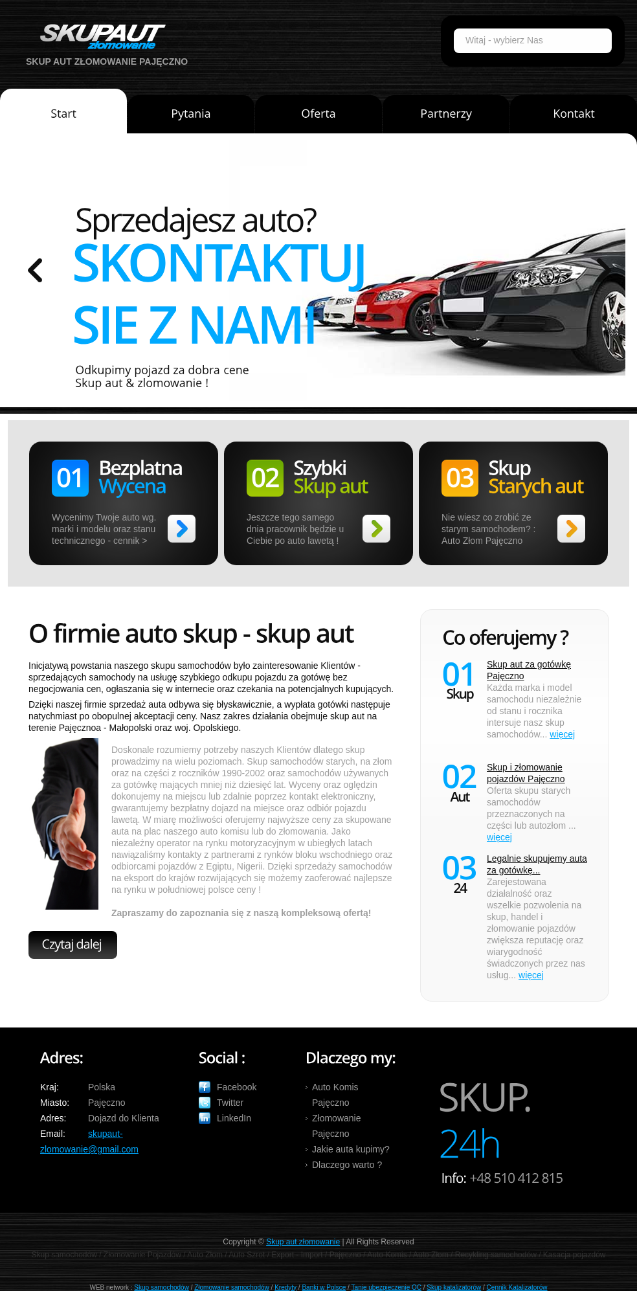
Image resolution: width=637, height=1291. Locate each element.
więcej (562, 734)
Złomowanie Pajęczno (336, 1126)
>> (182, 529)
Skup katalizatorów (454, 1287)
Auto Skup (98, 36)
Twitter (230, 1102)
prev (35, 270)
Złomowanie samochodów (231, 1287)
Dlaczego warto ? (347, 1165)
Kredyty (285, 1287)
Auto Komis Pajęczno (335, 1095)
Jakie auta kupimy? (351, 1149)
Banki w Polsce (324, 1287)
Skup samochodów (161, 1287)
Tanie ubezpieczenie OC (386, 1287)
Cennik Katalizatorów (517, 1287)
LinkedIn (234, 1118)
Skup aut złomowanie (303, 1241)
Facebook (236, 1087)
